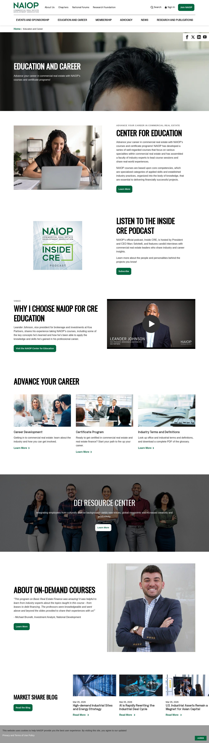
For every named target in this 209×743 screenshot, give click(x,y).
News (144, 20)
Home (17, 29)
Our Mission (63, 711)
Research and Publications (175, 20)
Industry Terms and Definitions (159, 357)
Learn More (124, 114)
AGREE (200, 738)
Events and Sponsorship (32, 20)
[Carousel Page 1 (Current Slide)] (139, 655)
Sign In (170, 7)
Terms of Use (124, 711)
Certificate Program (90, 357)
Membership (103, 20)
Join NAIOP (186, 7)
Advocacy (126, 20)
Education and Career (72, 20)
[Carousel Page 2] (143, 655)
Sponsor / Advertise (102, 711)
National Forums (80, 7)
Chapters (63, 7)
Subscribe (123, 196)
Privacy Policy (144, 711)
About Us (50, 7)
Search (156, 7)
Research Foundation (104, 7)
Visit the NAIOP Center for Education (35, 273)
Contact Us (80, 711)
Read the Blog (23, 633)
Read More (79, 640)
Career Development (28, 357)
